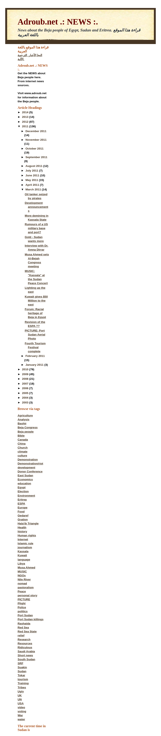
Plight (22, 603)
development (26, 467)
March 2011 (33, 189)
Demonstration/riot (30, 463)
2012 (25, 121)
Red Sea (23, 627)
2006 (25, 388)
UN (20, 699)
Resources (25, 643)
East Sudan (25, 475)
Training (23, 683)
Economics (25, 479)
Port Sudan (25, 615)
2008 (25, 378)
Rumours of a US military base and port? (36, 228)
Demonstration (28, 459)
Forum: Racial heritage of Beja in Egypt (35, 313)
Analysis (23, 419)
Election (23, 491)
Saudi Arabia (26, 651)
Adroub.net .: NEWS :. (58, 21)
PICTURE (24, 599)
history (22, 531)
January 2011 (34, 364)
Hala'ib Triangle (28, 523)
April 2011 (32, 184)
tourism (23, 679)
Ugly (21, 691)
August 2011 (34, 166)
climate (22, 451)
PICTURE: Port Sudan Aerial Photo (35, 334)
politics (23, 611)
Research (24, 639)
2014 (25, 112)
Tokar (21, 675)
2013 (25, 116)
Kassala (23, 551)
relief (21, 635)
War (20, 715)
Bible (21, 435)
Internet (23, 539)
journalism (25, 547)
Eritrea (22, 499)
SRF (20, 663)
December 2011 (35, 131)
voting (22, 711)
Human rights (27, 535)
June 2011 (32, 175)
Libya (21, 563)
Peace (22, 591)
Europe (22, 507)
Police (22, 607)
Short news (25, 655)
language (24, 559)
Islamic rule (25, 543)
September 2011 (36, 157)
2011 (25, 126)
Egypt (22, 487)
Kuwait (22, 555)
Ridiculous (25, 647)
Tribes (22, 687)
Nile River (24, 579)
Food (21, 511)
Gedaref (23, 515)
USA (21, 703)
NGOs (22, 575)
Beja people (26, 431)
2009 (25, 374)
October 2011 (34, 148)
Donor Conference (30, 471)
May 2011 (32, 180)
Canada (23, 439)
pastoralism (26, 587)
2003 (25, 402)
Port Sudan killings (30, 619)
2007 (25, 383)
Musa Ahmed (26, 567)
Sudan (22, 671)
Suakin (22, 667)
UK (20, 695)
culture (22, 455)
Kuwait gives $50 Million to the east (36, 300)
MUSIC (22, 571)
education (24, 483)
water (21, 719)
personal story (27, 595)
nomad (22, 583)
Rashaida (24, 623)
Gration (23, 519)
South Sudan (26, 659)
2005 (25, 393)
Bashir (22, 423)
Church (23, 447)
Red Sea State (27, 631)
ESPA (21, 503)
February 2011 (35, 356)
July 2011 (32, 170)
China (22, 443)
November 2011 (36, 139)
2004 (25, 397)
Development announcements (36, 206)
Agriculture (25, 415)
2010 (25, 369)
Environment (26, 495)
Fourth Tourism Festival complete (35, 347)
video (21, 707)
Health (22, 527)
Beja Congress (28, 427)
